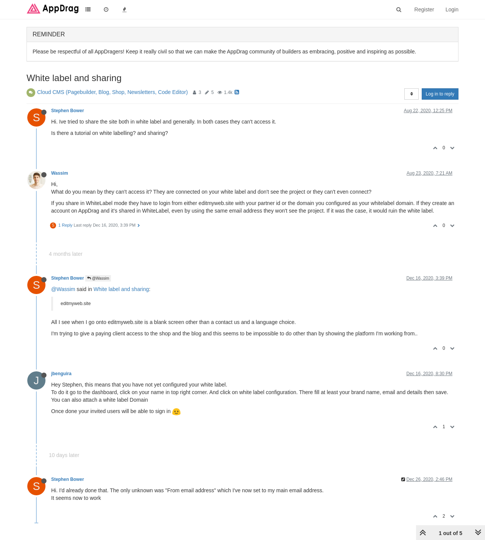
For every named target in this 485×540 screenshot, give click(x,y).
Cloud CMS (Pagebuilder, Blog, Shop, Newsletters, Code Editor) (112, 92)
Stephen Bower (67, 110)
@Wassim (98, 278)
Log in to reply (440, 94)
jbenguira (61, 373)
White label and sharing (121, 289)
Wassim (59, 173)
